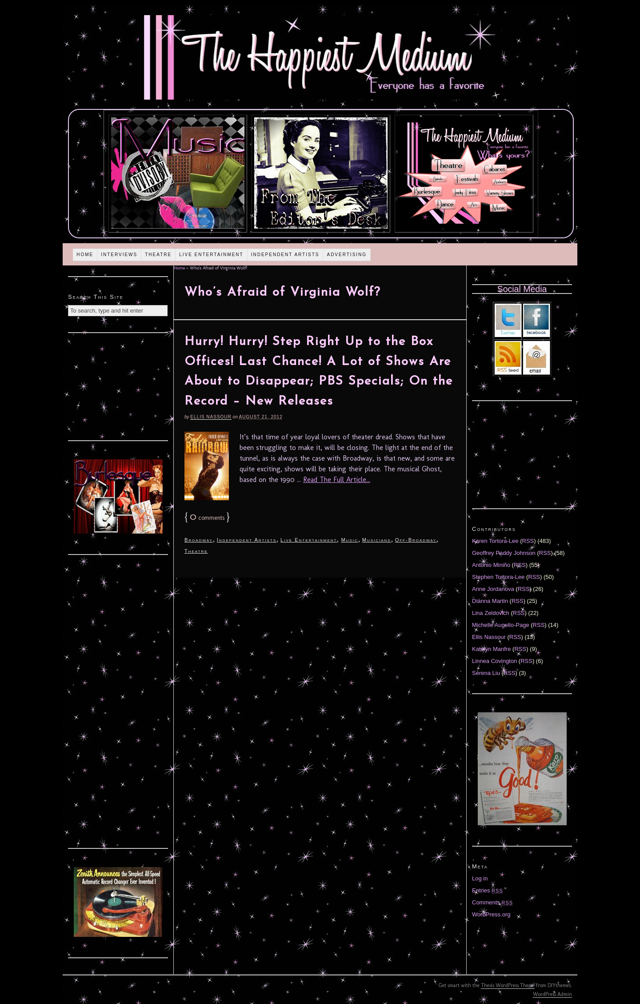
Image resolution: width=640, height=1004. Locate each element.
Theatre (158, 254)
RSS (528, 541)
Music (349, 539)
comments (207, 518)
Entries (487, 890)
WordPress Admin (552, 994)
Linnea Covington (494, 661)
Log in (480, 878)
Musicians (376, 539)
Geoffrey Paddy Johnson (504, 553)
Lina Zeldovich (490, 613)
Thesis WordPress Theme (508, 985)
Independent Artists (285, 254)
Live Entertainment (211, 254)
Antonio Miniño (491, 565)
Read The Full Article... (336, 479)
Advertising (347, 254)
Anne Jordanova (493, 589)
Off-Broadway (416, 539)
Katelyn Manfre (491, 649)
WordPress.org (491, 914)
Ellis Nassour (210, 416)
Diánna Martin (490, 601)
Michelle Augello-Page (500, 625)
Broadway (198, 539)
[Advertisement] (118, 385)
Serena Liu (486, 673)
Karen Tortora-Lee (495, 541)
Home (84, 254)
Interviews (119, 254)
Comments (492, 902)
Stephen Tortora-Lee (498, 577)
